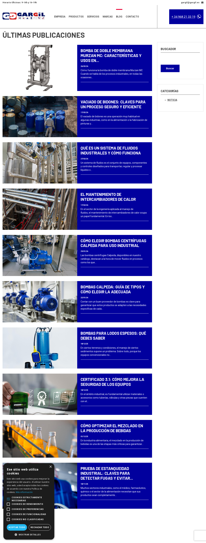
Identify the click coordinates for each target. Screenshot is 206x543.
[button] (29, 534)
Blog (119, 16)
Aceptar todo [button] (16, 527)
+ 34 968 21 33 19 (183, 17)
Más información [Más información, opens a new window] (24, 492)
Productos (76, 16)
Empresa (59, 16)
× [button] (50, 467)
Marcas (108, 16)
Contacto (132, 16)
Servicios (93, 16)
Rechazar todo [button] (40, 527)
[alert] (28, 501)
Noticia (172, 100)
